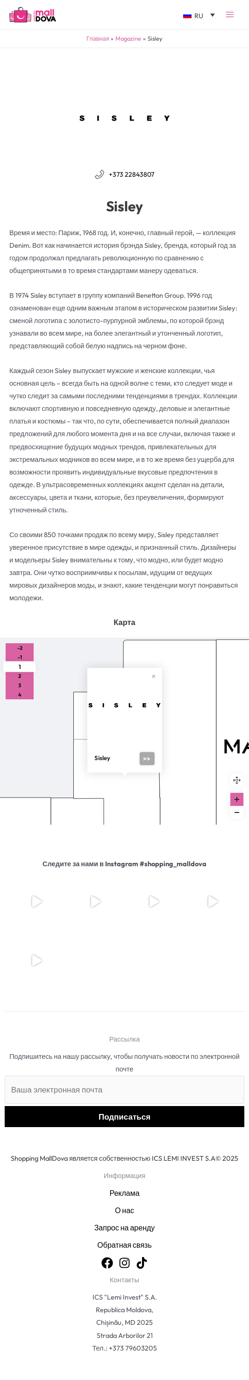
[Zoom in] (236, 799)
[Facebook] (107, 1263)
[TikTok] (142, 1263)
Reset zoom (237, 780)
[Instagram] (124, 1263)
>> (146, 759)
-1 (20, 657)
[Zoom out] (236, 812)
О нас (124, 1210)
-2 (19, 648)
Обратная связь (124, 1245)
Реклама (124, 1193)
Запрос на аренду (124, 1227)
